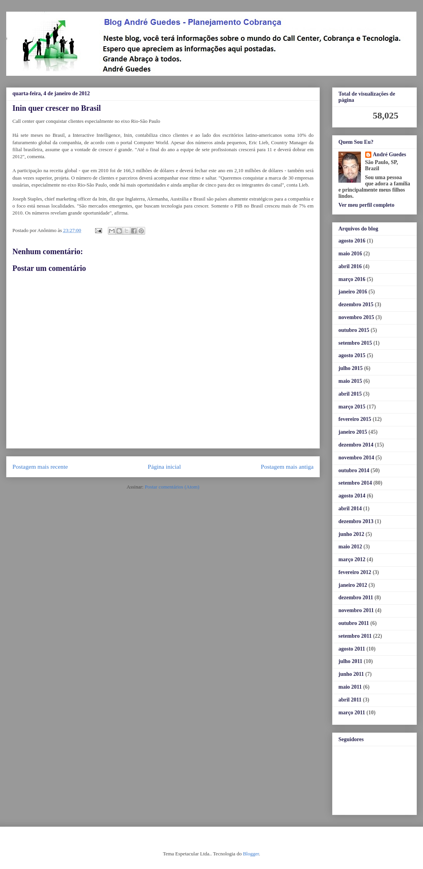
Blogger (251, 854)
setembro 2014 (355, 483)
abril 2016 (350, 266)
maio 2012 (350, 547)
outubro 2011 (353, 623)
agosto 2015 (352, 355)
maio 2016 (350, 254)
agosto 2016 (352, 241)
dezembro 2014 (355, 445)
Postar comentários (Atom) (172, 487)
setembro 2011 (355, 636)
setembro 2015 (355, 343)
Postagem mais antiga (287, 466)
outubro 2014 (353, 470)
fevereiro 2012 (354, 572)
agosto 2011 (351, 649)
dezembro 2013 (355, 521)
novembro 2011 (356, 610)
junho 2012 (351, 534)
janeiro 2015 (352, 432)
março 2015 (352, 407)
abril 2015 (350, 394)
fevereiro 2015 (354, 419)
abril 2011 (350, 700)
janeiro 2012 (352, 585)
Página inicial (164, 466)
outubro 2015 (353, 330)
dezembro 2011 (355, 597)
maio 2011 (350, 687)
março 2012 (352, 559)
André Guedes (389, 154)
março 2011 (351, 712)
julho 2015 (350, 368)
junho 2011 (351, 674)
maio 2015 (350, 381)
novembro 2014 (356, 458)
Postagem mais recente (40, 466)
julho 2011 (350, 661)
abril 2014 (350, 508)
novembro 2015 (356, 317)
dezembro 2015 (355, 304)
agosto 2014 (352, 496)
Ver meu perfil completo (366, 205)
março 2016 (352, 279)
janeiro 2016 (352, 292)
